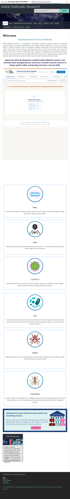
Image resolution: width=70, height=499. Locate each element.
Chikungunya (7, 27)
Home (5, 23)
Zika (51, 23)
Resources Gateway (18, 27)
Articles (28, 27)
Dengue (57, 23)
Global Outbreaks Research (20, 7)
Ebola (40, 23)
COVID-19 (46, 23)
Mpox (35, 23)
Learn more (36, 428)
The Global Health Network (14, 2)
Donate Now (27, 1)
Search (64, 10)
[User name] (40, 2)
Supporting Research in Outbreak (23, 23)
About (10, 23)
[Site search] (47, 11)
